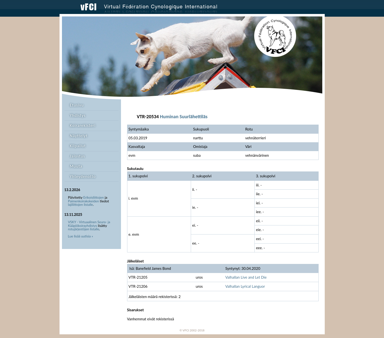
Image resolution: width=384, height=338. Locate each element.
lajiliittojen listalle (80, 205)
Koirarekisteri (83, 125)
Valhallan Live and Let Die (246, 277)
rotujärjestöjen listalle (83, 229)
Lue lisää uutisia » (80, 236)
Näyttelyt (78, 135)
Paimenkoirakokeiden (83, 201)
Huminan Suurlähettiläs (184, 116)
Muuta (76, 166)
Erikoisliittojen (93, 197)
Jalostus (77, 156)
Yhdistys (77, 115)
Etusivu (77, 105)
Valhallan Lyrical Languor (245, 286)
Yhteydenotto (83, 176)
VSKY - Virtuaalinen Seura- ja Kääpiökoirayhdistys (89, 224)
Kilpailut (78, 145)
